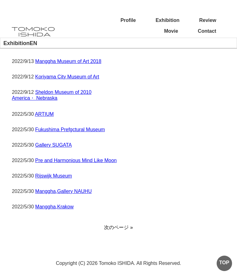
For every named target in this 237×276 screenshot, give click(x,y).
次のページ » (118, 227)
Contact (207, 31)
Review (207, 20)
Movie (171, 31)
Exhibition (167, 20)
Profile (128, 20)
